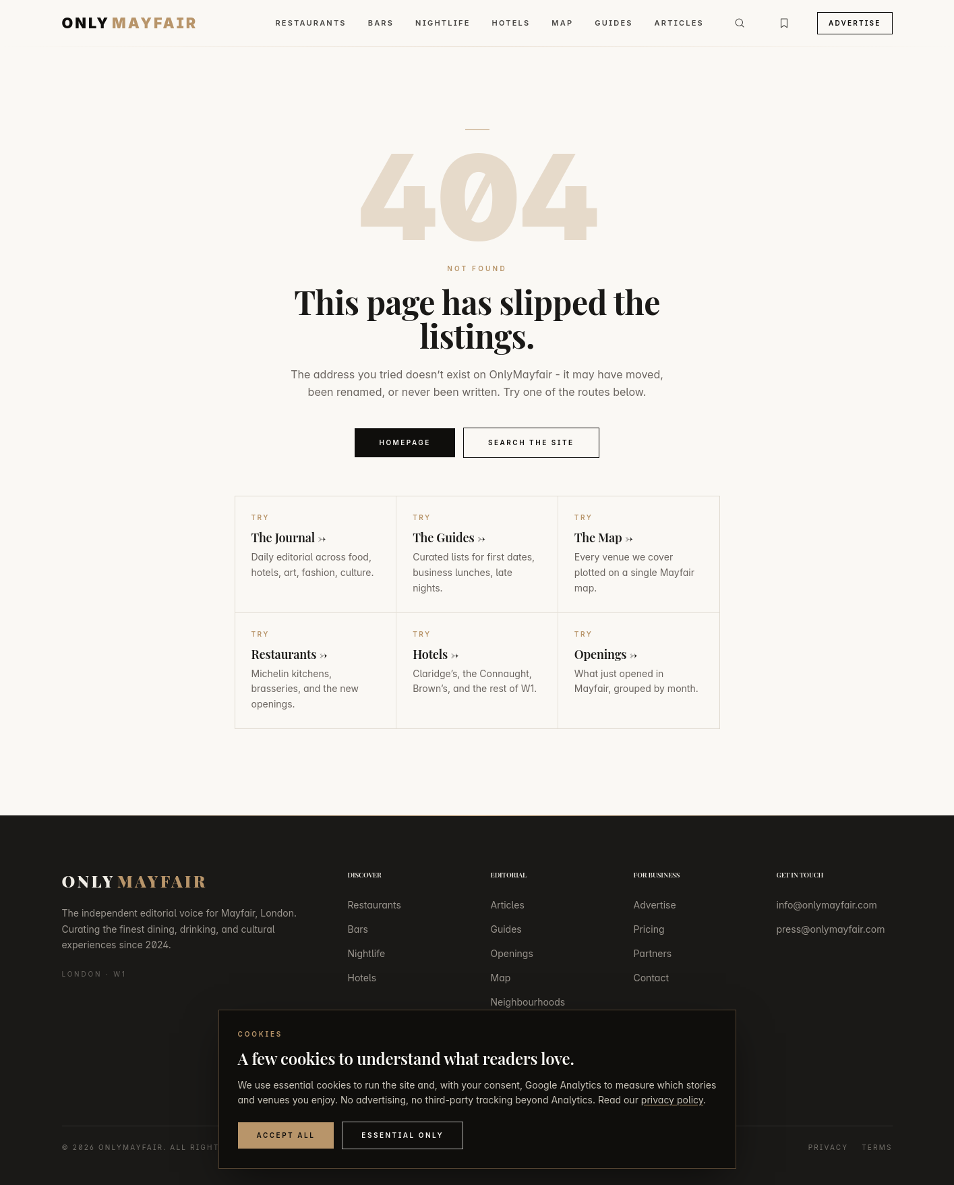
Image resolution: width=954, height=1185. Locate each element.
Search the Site (531, 442)
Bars (381, 23)
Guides (613, 23)
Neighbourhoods (528, 1002)
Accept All (286, 1135)
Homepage (405, 442)
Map (562, 23)
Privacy (828, 1147)
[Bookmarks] (784, 22)
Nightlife (442, 23)
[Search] (739, 22)
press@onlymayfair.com (831, 929)
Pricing (649, 929)
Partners (653, 953)
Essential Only (402, 1135)
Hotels (511, 23)
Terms (877, 1147)
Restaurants (310, 23)
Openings (512, 953)
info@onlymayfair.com (827, 905)
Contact (651, 977)
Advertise (855, 23)
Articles (679, 23)
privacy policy (672, 1099)
